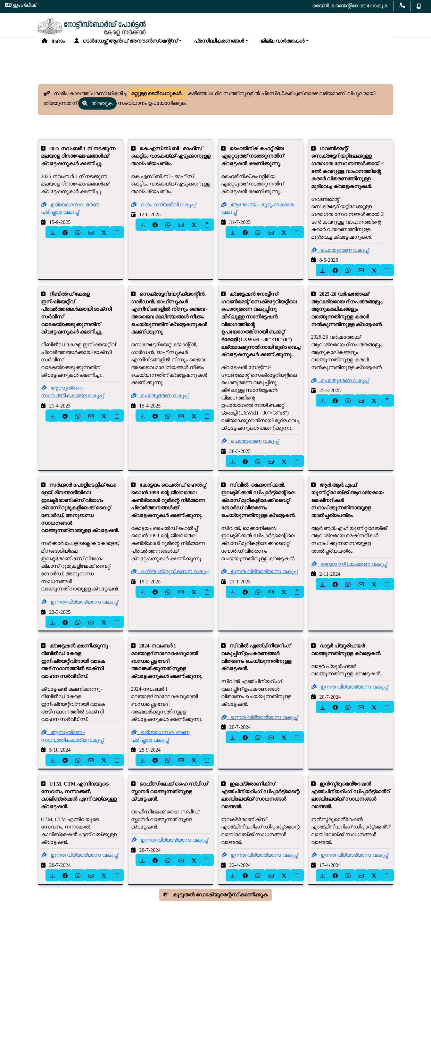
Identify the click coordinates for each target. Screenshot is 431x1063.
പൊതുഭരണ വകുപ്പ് (340, 256)
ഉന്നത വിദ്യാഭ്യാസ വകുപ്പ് (79, 608)
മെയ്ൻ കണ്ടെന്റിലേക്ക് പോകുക (350, 5)
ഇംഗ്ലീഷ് (20, 5)
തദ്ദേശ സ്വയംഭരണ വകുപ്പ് (349, 570)
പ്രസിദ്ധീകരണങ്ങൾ (217, 44)
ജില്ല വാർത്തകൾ (281, 44)
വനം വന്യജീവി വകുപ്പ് (163, 211)
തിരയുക (97, 109)
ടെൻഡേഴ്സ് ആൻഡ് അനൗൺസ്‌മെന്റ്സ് (126, 44)
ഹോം (53, 44)
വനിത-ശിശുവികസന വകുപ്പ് (170, 578)
